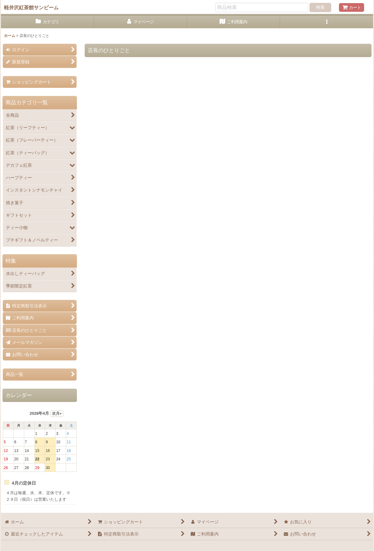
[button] (326, 22)
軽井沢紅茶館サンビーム (31, 7)
